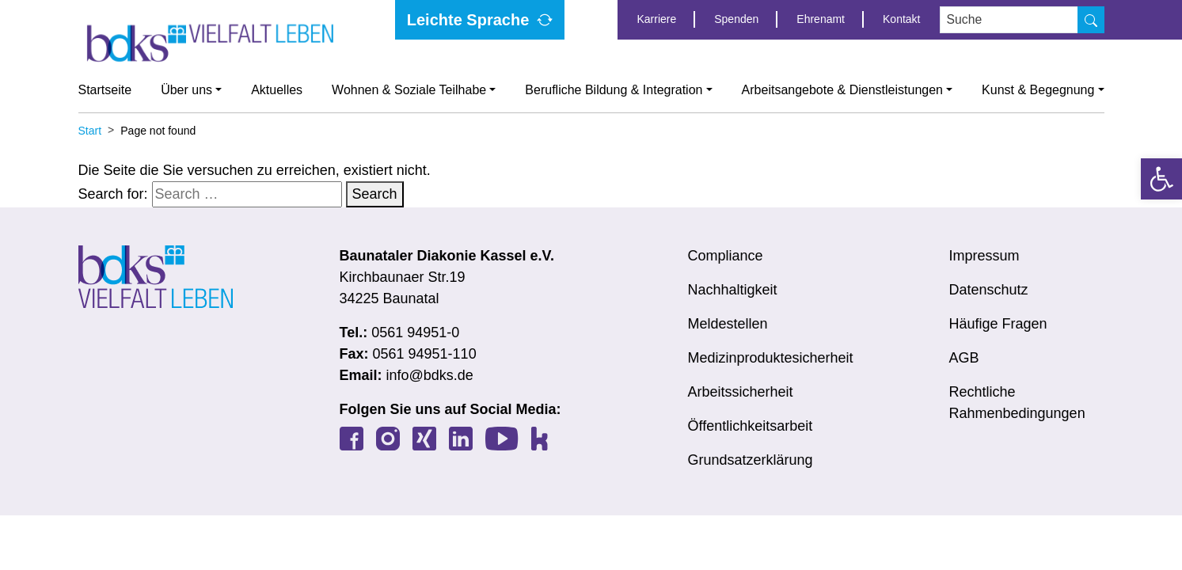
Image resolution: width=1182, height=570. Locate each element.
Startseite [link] (105, 90)
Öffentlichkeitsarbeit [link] (750, 426)
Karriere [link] (656, 19)
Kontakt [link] (901, 19)
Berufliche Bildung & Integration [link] (613, 90)
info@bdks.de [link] (429, 375)
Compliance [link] (725, 256)
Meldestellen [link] (728, 324)
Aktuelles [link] (276, 90)
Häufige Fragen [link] (998, 324)
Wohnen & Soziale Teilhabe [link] (409, 90)
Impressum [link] (984, 256)
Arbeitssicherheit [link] (740, 392)
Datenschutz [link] (988, 290)
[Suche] (1090, 19)
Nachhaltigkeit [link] (732, 290)
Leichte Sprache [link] (468, 19)
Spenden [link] (736, 19)
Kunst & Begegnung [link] (1038, 90)
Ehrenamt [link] (820, 19)
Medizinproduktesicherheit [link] (770, 358)
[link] (1161, 179)
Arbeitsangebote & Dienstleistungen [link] (842, 90)
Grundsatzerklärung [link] (750, 460)
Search (374, 194)
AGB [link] (964, 358)
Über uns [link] (186, 90)
